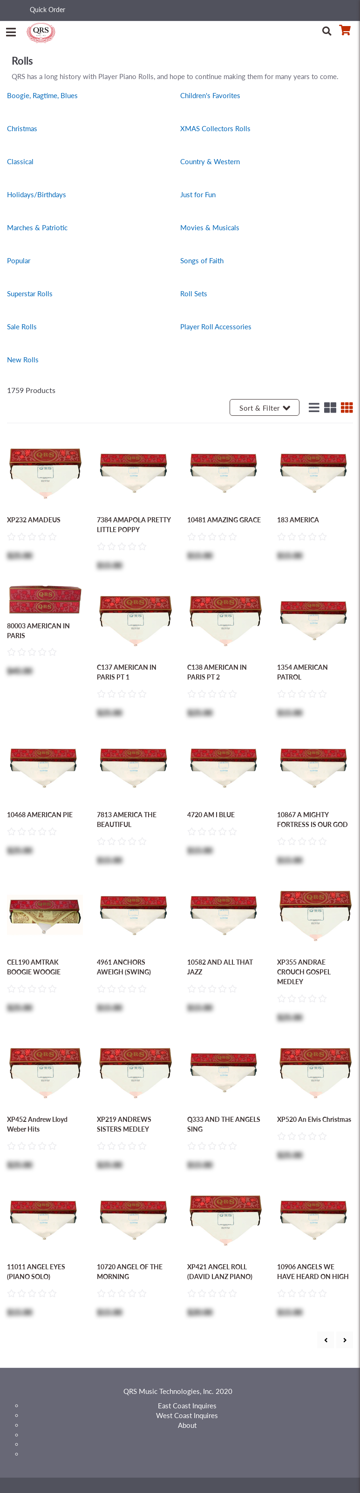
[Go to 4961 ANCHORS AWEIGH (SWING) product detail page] (135, 914)
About (187, 1425)
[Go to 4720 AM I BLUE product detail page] (225, 766)
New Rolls (23, 359)
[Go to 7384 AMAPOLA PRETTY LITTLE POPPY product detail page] (135, 471)
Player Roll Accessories (215, 326)
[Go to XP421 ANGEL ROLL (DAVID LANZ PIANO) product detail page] (225, 1218)
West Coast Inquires (187, 1415)
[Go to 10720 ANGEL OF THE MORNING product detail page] (135, 1218)
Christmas (22, 128)
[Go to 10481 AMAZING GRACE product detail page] (225, 471)
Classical (20, 161)
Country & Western (210, 161)
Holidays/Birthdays (36, 194)
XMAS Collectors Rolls (215, 128)
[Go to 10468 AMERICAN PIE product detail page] (45, 766)
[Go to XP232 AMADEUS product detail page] (45, 471)
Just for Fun (198, 194)
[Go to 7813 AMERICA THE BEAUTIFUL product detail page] (135, 766)
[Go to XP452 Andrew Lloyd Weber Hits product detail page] (45, 1071)
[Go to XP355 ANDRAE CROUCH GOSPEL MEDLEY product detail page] (315, 914)
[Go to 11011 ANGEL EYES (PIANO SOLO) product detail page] (45, 1218)
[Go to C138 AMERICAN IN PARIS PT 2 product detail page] (225, 619)
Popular (18, 260)
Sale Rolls (22, 326)
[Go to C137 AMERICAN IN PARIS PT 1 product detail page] (135, 619)
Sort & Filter (264, 408)
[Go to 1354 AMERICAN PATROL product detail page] (315, 619)
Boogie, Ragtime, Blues (42, 95)
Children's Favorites (210, 95)
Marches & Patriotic (37, 227)
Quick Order (47, 9)
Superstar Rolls (30, 293)
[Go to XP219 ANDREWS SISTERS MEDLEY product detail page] (135, 1071)
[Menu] (10, 30)
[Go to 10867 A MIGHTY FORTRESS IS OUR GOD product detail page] (315, 766)
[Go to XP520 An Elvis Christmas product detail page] (315, 1071)
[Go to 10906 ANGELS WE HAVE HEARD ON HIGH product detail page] (315, 1218)
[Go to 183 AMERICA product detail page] (315, 471)
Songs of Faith (202, 260)
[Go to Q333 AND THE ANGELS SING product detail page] (225, 1071)
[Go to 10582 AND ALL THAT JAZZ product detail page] (225, 914)
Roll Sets (193, 293)
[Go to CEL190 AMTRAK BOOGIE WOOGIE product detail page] (45, 914)
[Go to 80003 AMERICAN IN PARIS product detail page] (45, 598)
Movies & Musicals (209, 227)
